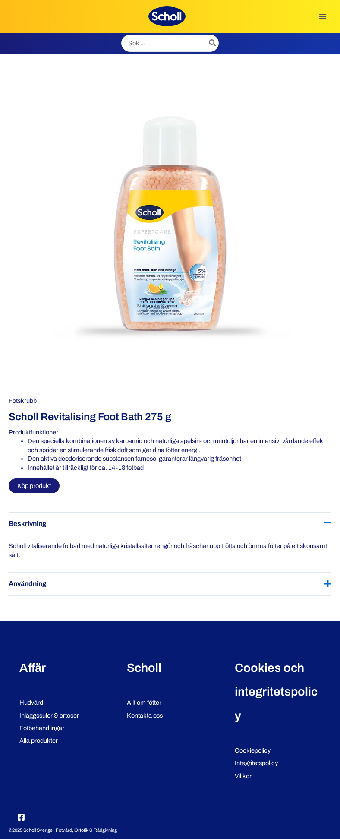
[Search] (212, 43)
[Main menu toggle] (322, 16)
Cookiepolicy (253, 750)
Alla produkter (38, 740)
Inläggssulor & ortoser (49, 715)
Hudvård (31, 702)
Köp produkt (34, 485)
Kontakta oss (145, 715)
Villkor (243, 776)
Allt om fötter (144, 702)
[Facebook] (21, 817)
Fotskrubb (23, 400)
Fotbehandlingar (41, 728)
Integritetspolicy (256, 763)
